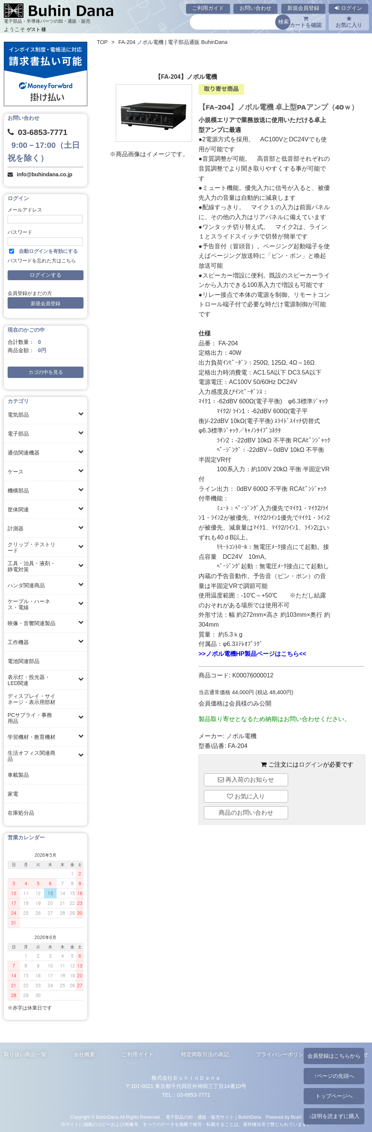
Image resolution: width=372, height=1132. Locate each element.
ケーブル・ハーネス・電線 (29, 604)
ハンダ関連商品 (26, 585)
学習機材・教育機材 (31, 737)
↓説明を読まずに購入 (334, 1116)
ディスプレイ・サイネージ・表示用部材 (31, 699)
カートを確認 (306, 22)
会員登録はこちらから (334, 1056)
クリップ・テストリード (31, 547)
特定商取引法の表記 (205, 1054)
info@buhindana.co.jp (45, 174)
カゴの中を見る (45, 372)
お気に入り (349, 22)
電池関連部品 (23, 661)
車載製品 (18, 775)
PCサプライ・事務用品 (30, 718)
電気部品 (18, 415)
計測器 (16, 528)
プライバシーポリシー (282, 1054)
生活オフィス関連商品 (31, 756)
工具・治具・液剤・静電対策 (31, 566)
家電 (13, 794)
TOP (102, 42)
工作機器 (18, 642)
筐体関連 (18, 509)
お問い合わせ (255, 8)
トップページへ (334, 1096)
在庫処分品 (21, 813)
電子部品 (18, 434)
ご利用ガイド (208, 8)
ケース (16, 472)
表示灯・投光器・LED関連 (29, 680)
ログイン (348, 8)
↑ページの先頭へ (334, 1076)
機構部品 (18, 491)
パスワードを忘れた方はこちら (42, 260)
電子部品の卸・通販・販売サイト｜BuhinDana (213, 1117)
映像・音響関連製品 (31, 623)
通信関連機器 (23, 453)
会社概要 (84, 1054)
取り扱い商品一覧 (25, 1054)
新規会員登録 (303, 8)
